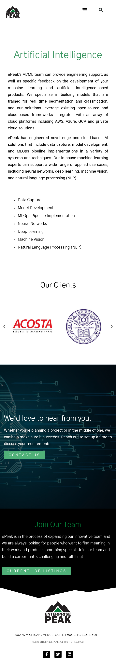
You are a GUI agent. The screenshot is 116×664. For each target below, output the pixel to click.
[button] (85, 9)
